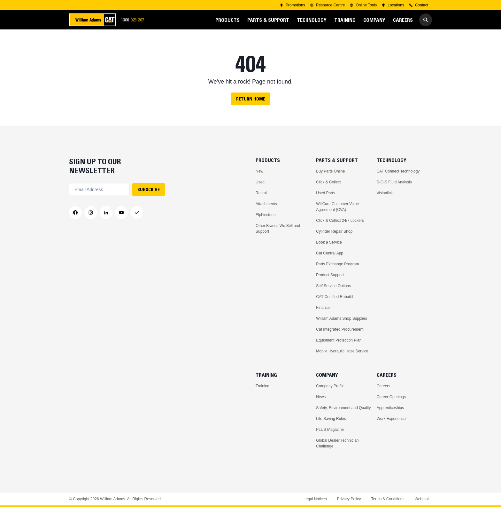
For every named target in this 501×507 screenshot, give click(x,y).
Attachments (266, 204)
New (259, 171)
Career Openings (391, 397)
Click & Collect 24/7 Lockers (340, 220)
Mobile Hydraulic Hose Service (342, 351)
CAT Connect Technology (398, 171)
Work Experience (391, 418)
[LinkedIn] (106, 212)
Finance (323, 307)
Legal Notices (315, 499)
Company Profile (330, 386)
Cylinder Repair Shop (334, 231)
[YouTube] (121, 212)
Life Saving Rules (331, 418)
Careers (383, 386)
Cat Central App (329, 253)
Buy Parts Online (330, 171)
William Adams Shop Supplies (341, 318)
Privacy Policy (349, 499)
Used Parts (325, 193)
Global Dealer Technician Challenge (337, 443)
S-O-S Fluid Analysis (394, 182)
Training (262, 386)
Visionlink (385, 193)
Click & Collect (328, 182)
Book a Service (329, 242)
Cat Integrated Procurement (339, 329)
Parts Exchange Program (337, 264)
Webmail (422, 499)
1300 (134, 20)
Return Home (250, 99)
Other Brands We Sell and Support (278, 228)
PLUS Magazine (330, 429)
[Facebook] (75, 212)
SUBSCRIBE (148, 189)
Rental (261, 193)
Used (260, 182)
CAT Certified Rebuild (334, 296)
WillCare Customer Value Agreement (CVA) (337, 207)
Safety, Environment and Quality (343, 408)
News (321, 397)
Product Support (330, 275)
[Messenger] (136, 212)
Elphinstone (266, 215)
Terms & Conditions (387, 499)
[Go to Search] (425, 19)
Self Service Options (333, 286)
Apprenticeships (390, 408)
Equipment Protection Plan (338, 340)
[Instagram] (90, 212)
